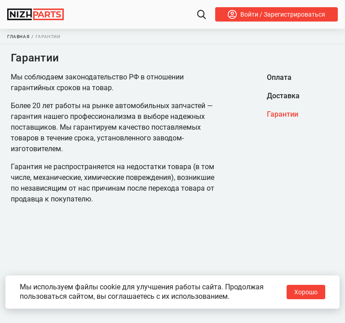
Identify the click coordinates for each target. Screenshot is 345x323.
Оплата (279, 77)
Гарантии (282, 114)
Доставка (283, 96)
